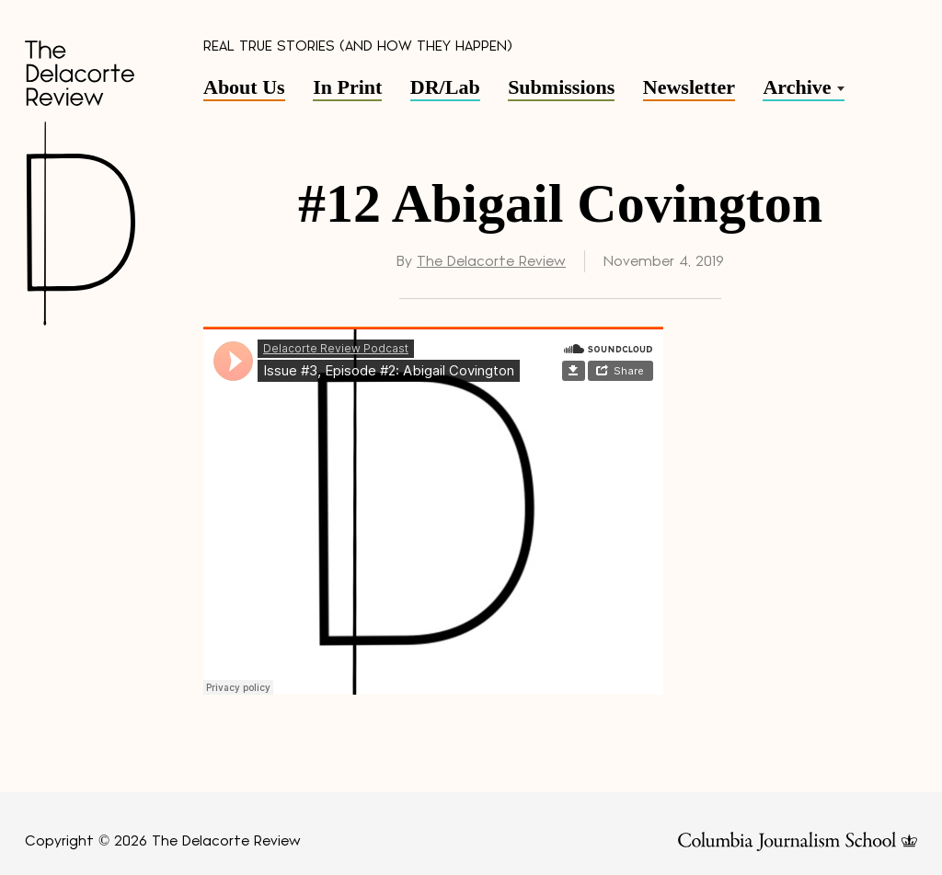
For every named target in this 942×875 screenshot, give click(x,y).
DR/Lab (445, 86)
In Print (347, 86)
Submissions (561, 86)
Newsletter (689, 86)
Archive (797, 86)
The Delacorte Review (491, 262)
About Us (244, 86)
